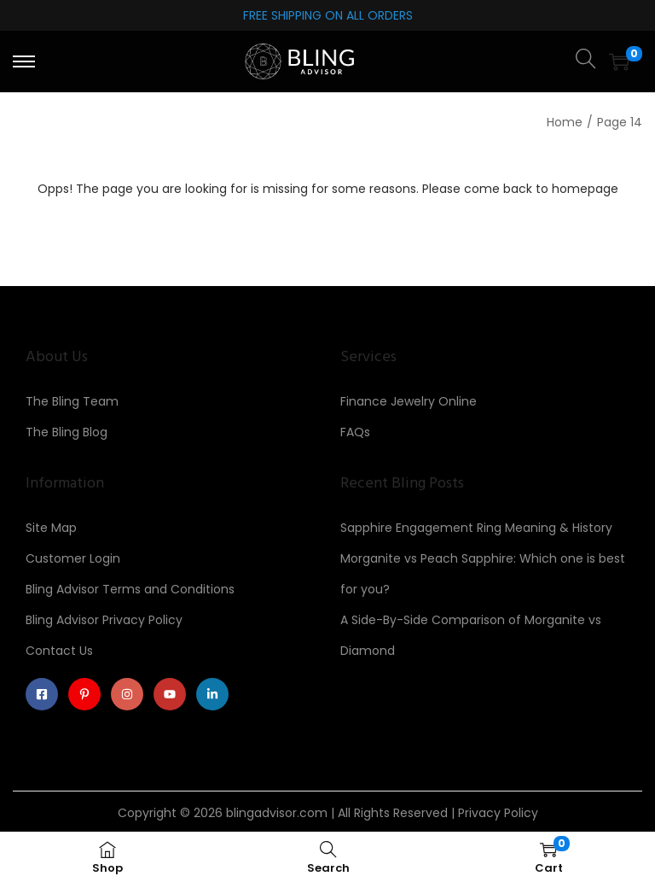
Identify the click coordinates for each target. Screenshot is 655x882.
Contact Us (59, 650)
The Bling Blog (66, 432)
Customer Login (73, 558)
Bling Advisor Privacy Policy (104, 619)
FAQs (355, 432)
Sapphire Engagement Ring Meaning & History (476, 527)
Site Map (51, 527)
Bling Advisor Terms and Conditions (130, 589)
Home (565, 122)
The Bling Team (72, 401)
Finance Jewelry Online (408, 401)
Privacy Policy (498, 812)
